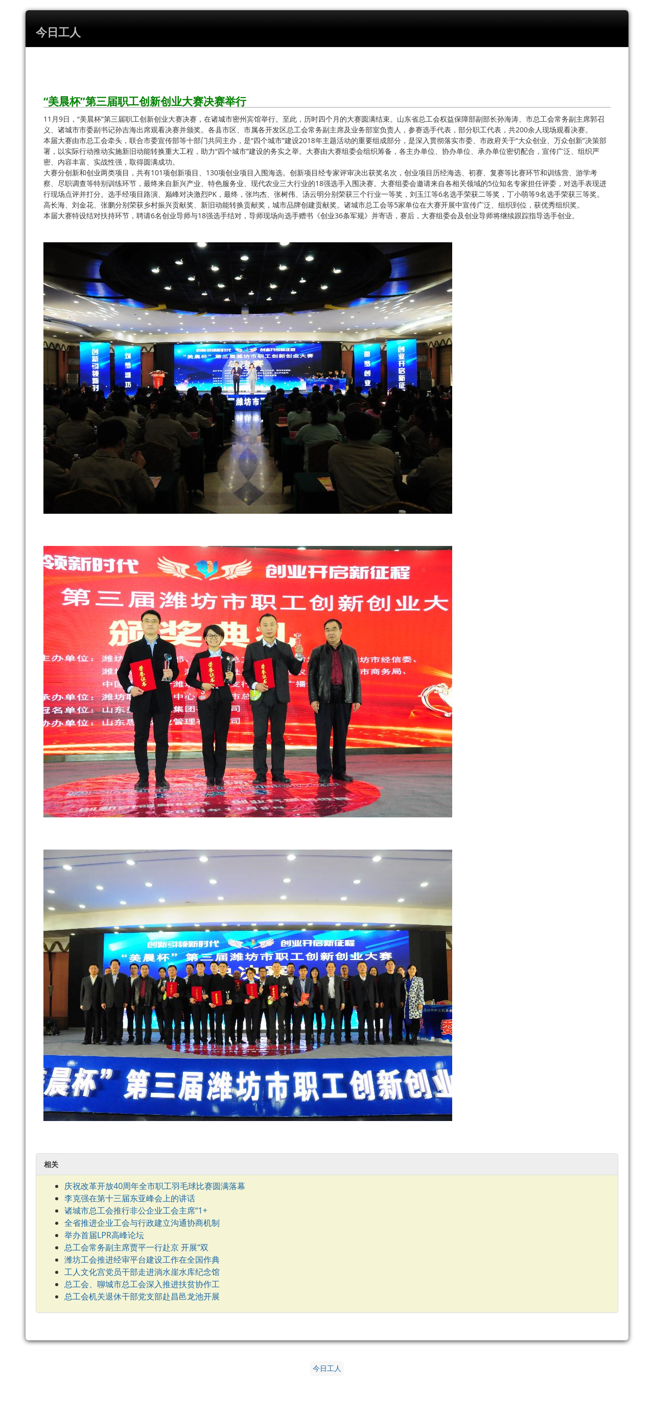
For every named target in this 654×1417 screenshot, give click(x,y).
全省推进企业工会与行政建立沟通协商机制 (142, 1222)
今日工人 (327, 1368)
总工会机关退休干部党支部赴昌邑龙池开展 (142, 1296)
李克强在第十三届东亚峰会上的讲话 (129, 1198)
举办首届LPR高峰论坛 (104, 1235)
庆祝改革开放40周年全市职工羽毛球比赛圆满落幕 (154, 1186)
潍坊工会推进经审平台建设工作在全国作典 (142, 1259)
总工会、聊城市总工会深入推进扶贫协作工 (142, 1284)
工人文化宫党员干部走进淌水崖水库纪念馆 (142, 1271)
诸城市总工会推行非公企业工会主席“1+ (135, 1210)
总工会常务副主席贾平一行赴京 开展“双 (136, 1247)
